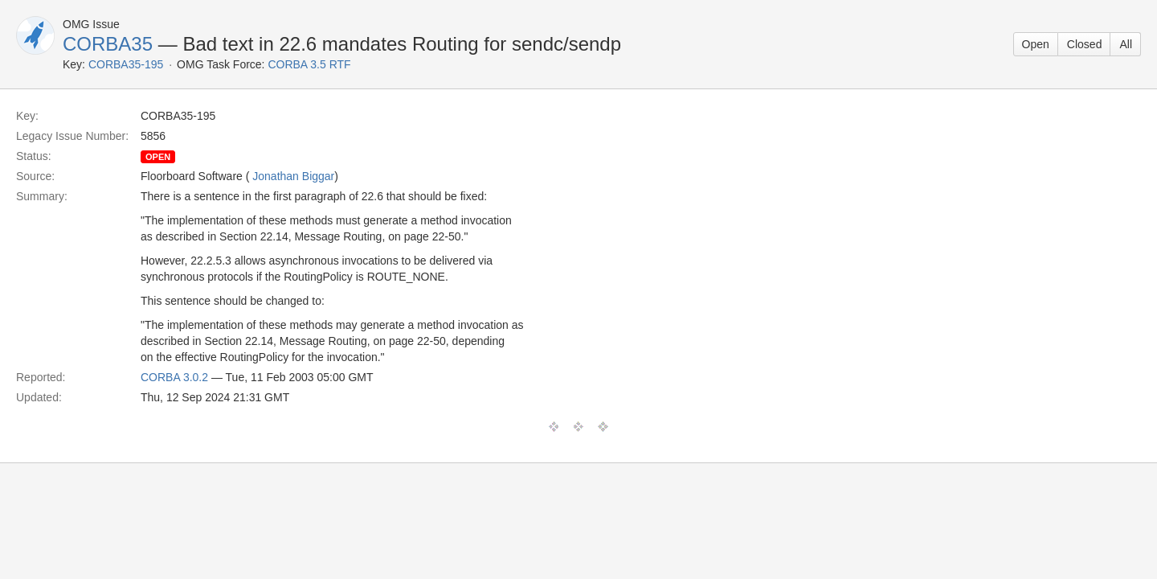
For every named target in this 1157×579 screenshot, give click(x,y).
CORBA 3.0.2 (174, 377)
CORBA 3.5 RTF (309, 64)
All (1125, 44)
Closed (1084, 44)
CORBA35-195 (125, 64)
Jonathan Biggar (293, 176)
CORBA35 (108, 44)
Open (1035, 44)
